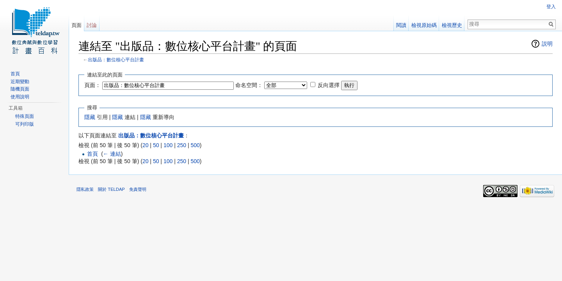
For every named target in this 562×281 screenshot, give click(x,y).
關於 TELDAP (111, 189)
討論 (92, 25)
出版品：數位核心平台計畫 (116, 59)
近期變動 (20, 81)
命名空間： (249, 85)
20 (145, 145)
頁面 (76, 25)
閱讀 (401, 25)
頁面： (92, 85)
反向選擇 (329, 85)
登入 (551, 6)
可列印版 (24, 124)
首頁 (92, 154)
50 (156, 145)
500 (194, 145)
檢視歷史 (452, 25)
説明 (547, 44)
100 (168, 145)
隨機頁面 (20, 89)
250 (181, 145)
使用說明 (20, 97)
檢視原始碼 (424, 25)
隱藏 (89, 117)
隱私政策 (85, 189)
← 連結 (112, 154)
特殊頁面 (24, 116)
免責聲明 (137, 189)
